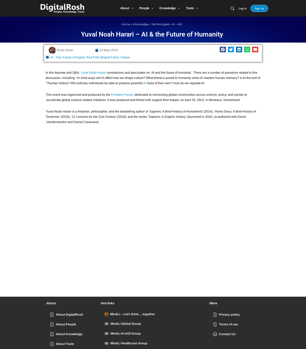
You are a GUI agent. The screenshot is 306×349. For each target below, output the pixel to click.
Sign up (259, 8)
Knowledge (140, 24)
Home (126, 24)
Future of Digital (74, 57)
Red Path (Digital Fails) (102, 57)
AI (144, 83)
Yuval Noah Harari (93, 72)
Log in (242, 8)
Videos (125, 57)
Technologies (160, 24)
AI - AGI (177, 24)
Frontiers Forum (122, 94)
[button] (223, 49)
